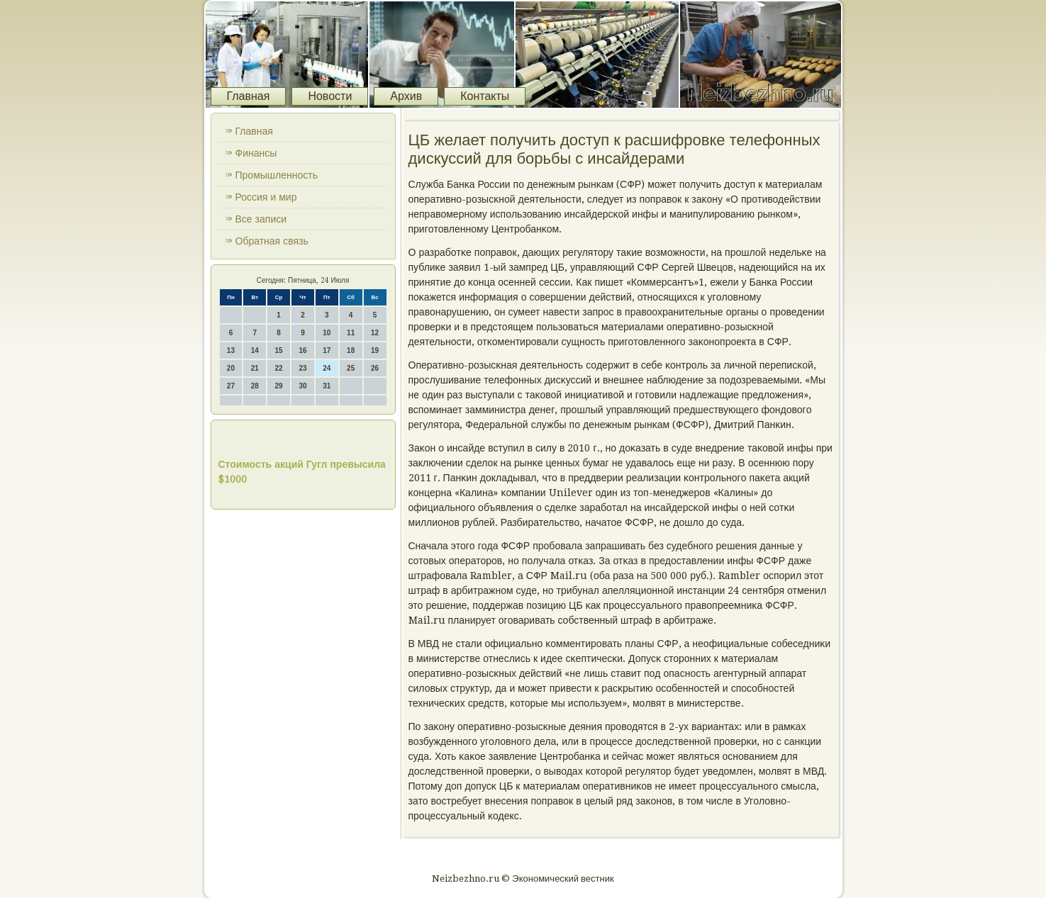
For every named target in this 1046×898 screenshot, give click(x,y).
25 (351, 368)
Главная (248, 96)
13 (231, 350)
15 (279, 350)
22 (279, 368)
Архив (406, 96)
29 (279, 386)
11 (351, 333)
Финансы (256, 153)
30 (302, 386)
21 (255, 368)
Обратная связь (271, 241)
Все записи (261, 219)
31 (326, 386)
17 (326, 350)
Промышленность (276, 175)
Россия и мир (266, 197)
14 (255, 350)
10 (326, 333)
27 (231, 386)
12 (375, 333)
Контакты (484, 96)
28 (255, 386)
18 (351, 350)
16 (302, 350)
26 (375, 368)
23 (302, 368)
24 (326, 368)
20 (231, 368)
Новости (330, 96)
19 (375, 350)
